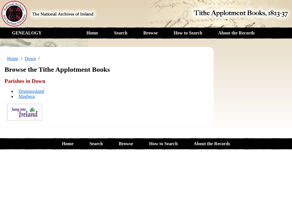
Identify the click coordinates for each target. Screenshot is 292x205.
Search (120, 32)
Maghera (27, 96)
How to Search (188, 32)
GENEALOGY (27, 32)
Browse (150, 32)
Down (30, 58)
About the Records (236, 32)
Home (92, 32)
